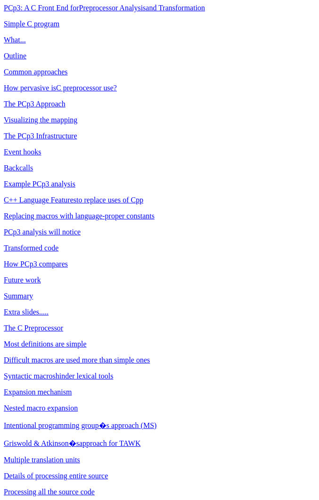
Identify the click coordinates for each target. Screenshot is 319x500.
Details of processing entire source (56, 476)
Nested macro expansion (41, 408)
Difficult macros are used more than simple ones (77, 360)
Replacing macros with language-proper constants (79, 216)
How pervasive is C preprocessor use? (60, 88)
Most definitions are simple (45, 344)
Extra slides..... (26, 312)
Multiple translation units (42, 460)
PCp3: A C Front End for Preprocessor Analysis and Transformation (104, 8)
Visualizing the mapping (40, 120)
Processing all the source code (49, 492)
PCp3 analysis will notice (42, 232)
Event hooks (22, 152)
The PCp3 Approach (34, 104)
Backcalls (18, 168)
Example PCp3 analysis (39, 184)
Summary (18, 296)
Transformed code (31, 248)
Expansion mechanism (38, 392)
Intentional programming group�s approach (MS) (80, 425)
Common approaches (36, 72)
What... (15, 40)
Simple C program (31, 24)
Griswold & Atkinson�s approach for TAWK (72, 443)
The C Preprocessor (33, 328)
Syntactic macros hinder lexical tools (58, 376)
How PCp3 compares (36, 264)
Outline (15, 56)
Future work (22, 280)
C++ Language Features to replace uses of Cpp (73, 200)
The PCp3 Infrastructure (40, 136)
